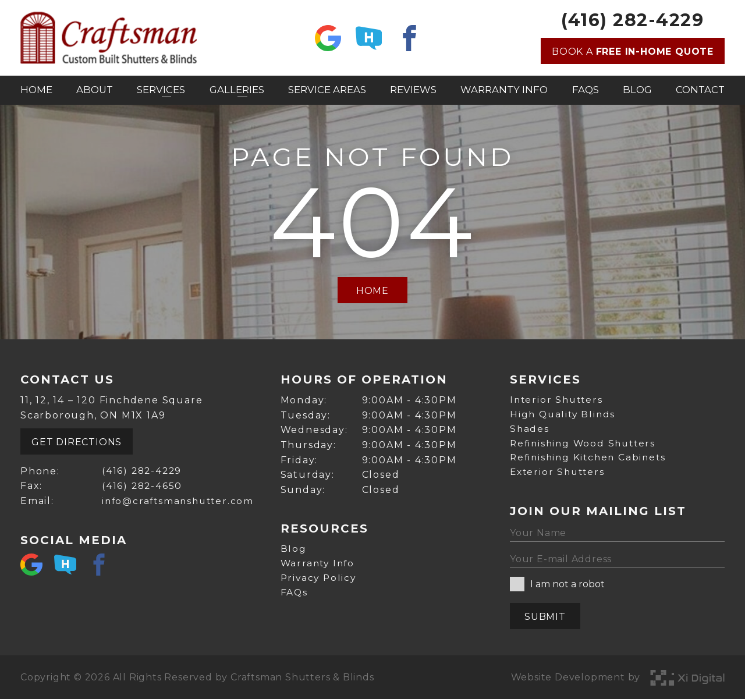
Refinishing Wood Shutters (585, 442)
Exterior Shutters (559, 471)
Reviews (415, 89)
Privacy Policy (320, 575)
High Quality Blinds (564, 412)
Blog (638, 89)
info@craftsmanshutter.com (178, 497)
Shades (530, 426)
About (95, 89)
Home (35, 89)
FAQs (585, 89)
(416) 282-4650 (141, 482)
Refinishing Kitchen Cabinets (590, 457)
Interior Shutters (558, 397)
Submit (545, 616)
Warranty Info (505, 89)
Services (162, 89)
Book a (633, 51)
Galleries (238, 89)
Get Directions (76, 439)
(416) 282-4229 (632, 20)
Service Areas (328, 89)
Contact (701, 89)
